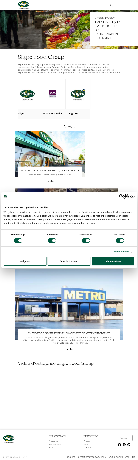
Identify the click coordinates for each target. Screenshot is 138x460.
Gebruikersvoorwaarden (92, 457)
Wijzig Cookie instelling (122, 457)
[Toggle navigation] (118, 5)
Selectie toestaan (69, 261)
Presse (87, 441)
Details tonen (121, 251)
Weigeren (25, 261)
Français (123, 438)
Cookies (71, 457)
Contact (88, 447)
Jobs (86, 444)
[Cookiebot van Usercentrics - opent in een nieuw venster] (121, 196)
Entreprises (55, 444)
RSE (51, 447)
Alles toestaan (113, 261)
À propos (53, 441)
